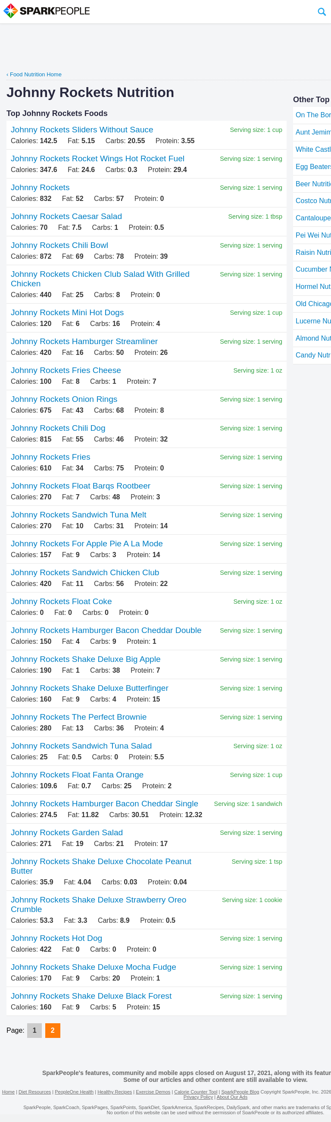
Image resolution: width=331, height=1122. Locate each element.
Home (8, 1091)
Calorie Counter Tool (195, 1091)
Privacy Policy (198, 1097)
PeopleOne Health (74, 1091)
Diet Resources (35, 1091)
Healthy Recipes (114, 1091)
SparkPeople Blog (240, 1091)
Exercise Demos (153, 1091)
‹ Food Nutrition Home (34, 74)
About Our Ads (232, 1097)
